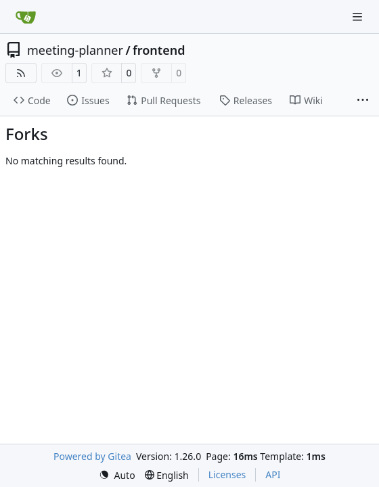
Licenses (227, 474)
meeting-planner (75, 50)
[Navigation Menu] (358, 16)
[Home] (26, 17)
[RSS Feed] (21, 73)
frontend (159, 50)
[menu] (117, 475)
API (272, 474)
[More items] (363, 101)
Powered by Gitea (92, 456)
